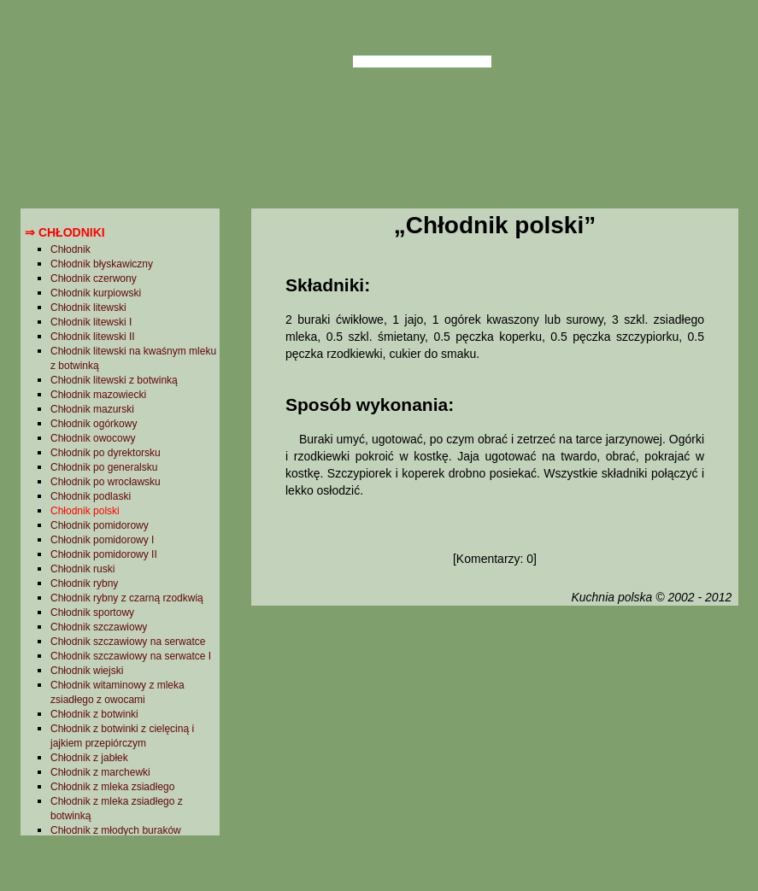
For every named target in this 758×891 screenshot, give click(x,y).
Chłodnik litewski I (91, 322)
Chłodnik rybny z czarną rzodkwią (126, 598)
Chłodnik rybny (84, 583)
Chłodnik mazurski (92, 409)
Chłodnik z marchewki (100, 772)
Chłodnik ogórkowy (93, 424)
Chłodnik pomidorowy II (103, 554)
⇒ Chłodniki (65, 232)
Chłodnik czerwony (93, 278)
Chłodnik (70, 249)
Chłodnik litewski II (92, 337)
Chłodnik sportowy (92, 612)
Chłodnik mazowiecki (98, 395)
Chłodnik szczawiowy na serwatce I (130, 656)
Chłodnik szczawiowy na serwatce (127, 642)
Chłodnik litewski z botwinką (114, 380)
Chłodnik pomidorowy (99, 525)
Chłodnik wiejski (86, 671)
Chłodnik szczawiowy (98, 627)
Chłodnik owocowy (92, 438)
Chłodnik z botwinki (94, 714)
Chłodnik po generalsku (103, 467)
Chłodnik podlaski (90, 496)
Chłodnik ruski (82, 569)
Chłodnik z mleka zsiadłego (112, 787)
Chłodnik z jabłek (89, 758)
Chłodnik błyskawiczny (101, 264)
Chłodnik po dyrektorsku (105, 453)
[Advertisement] (494, 745)
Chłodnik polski (85, 511)
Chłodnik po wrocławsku (105, 482)
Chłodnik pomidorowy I (102, 540)
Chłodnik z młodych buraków (115, 830)
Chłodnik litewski (88, 308)
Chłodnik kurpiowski (95, 293)
